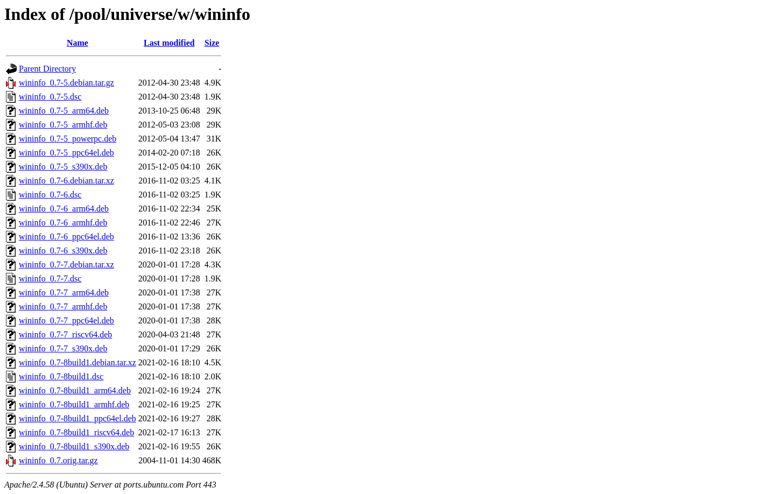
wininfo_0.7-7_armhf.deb (63, 306)
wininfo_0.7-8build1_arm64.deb (75, 390)
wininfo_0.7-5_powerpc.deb (67, 138)
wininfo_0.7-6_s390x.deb (63, 250)
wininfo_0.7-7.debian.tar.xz (66, 264)
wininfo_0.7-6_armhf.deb (63, 222)
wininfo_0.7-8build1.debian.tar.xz (77, 362)
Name (77, 42)
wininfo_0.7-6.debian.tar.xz (66, 180)
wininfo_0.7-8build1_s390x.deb (74, 446)
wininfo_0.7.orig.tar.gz (58, 460)
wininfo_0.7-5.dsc (50, 96)
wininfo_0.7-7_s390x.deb (63, 348)
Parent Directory (47, 68)
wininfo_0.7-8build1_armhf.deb (74, 404)
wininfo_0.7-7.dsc (50, 278)
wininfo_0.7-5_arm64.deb (64, 110)
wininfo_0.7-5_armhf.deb (63, 124)
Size (212, 42)
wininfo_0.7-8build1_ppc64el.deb (77, 418)
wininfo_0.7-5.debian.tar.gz (66, 82)
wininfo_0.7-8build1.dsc (61, 376)
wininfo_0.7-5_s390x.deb (63, 166)
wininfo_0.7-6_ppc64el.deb (66, 236)
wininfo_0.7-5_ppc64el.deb (66, 152)
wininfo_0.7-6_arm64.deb (64, 208)
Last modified (169, 42)
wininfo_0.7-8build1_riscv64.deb (76, 432)
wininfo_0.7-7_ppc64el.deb (66, 320)
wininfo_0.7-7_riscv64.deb (65, 334)
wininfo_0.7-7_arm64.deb (64, 292)
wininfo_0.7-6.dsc (50, 194)
